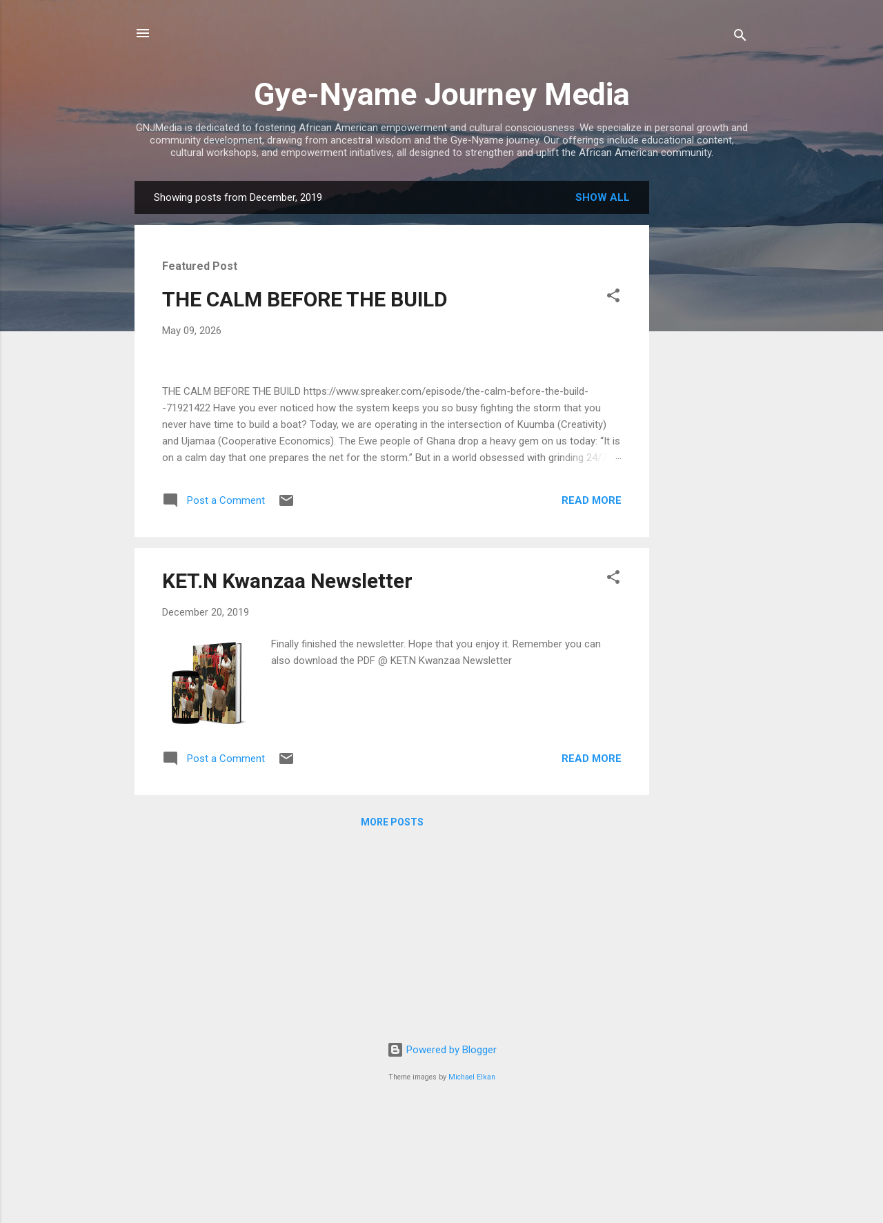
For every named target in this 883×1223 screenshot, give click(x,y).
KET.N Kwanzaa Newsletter (287, 873)
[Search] (740, 38)
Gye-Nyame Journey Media (442, 94)
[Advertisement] (704, 388)
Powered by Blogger (442, 1159)
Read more (592, 791)
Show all (602, 197)
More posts (392, 1113)
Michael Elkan (471, 1186)
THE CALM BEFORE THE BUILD (305, 299)
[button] (613, 298)
